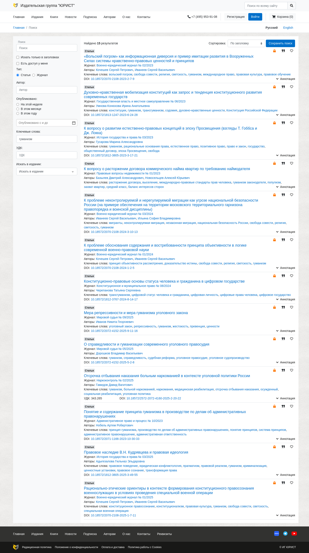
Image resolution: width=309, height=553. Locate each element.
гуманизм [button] (194, 74)
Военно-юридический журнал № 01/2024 (125, 254)
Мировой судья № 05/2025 (115, 349)
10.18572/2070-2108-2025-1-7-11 (113, 515)
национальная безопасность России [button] (223, 223)
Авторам (110, 17)
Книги (54, 17)
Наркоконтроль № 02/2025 (115, 380)
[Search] (266, 5)
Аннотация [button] (285, 79)
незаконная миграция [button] (181, 223)
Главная (18, 17)
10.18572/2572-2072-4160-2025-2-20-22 (154, 398)
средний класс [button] (116, 187)
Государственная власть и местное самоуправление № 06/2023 (141, 101)
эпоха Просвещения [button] (132, 151)
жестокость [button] (180, 326)
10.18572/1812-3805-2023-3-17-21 (114, 155)
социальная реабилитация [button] (102, 394)
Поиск (21, 41)
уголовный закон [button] (120, 326)
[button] (274, 50)
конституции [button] (117, 110)
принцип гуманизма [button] (122, 430)
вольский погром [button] (120, 74)
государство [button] (256, 146)
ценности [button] (213, 326)
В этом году (29, 113)
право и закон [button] (236, 146)
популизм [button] (274, 182)
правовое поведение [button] (123, 466)
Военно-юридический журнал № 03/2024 (125, 214)
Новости (70, 17)
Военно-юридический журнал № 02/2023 (125, 65)
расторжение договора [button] (125, 182)
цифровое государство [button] (275, 295)
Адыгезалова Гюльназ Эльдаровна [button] (120, 461)
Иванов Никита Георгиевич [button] (114, 322)
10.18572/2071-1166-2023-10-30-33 (115, 439)
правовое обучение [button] (277, 74)
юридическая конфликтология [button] (160, 466)
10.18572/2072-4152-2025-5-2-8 (112, 362)
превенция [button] (197, 326)
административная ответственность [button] (161, 434)
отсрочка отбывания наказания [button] (237, 389)
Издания (37, 17)
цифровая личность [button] (204, 295)
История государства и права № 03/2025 (125, 457)
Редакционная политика (37, 547)
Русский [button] (272, 27)
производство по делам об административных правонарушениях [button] (183, 430)
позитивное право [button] (212, 146)
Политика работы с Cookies (144, 547)
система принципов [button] (272, 430)
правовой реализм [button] (214, 466)
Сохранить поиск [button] (280, 43)
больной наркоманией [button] (139, 389)
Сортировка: (217, 43)
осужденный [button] (269, 389)
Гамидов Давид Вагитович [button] (114, 385)
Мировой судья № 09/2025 (115, 317)
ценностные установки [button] (99, 470)
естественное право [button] (184, 146)
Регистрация (236, 16)
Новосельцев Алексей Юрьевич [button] (167, 178)
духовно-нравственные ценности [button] (202, 110)
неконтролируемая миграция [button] (144, 223)
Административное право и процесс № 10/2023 (130, 421)
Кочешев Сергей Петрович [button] (114, 70)
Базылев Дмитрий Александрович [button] (120, 178)
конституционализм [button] (170, 506)
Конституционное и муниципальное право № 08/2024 (134, 286)
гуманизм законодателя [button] (249, 182)
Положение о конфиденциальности (76, 547)
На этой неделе (31, 104)
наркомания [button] (164, 389)
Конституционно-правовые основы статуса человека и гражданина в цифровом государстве (164, 281)
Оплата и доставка (112, 547)
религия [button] (164, 74)
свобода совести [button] (145, 74)
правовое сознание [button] (130, 470)
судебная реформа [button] (161, 358)
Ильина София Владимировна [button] (159, 218)
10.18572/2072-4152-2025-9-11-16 (114, 331)
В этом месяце (31, 109)
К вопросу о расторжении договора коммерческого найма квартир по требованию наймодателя (167, 169)
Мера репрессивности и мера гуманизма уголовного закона (136, 313)
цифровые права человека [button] (238, 295)
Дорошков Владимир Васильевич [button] (119, 353)
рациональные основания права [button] (146, 146)
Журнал (42, 75)
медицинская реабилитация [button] (194, 389)
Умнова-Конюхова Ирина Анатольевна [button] (123, 106)
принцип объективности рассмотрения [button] (136, 263)
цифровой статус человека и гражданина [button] (160, 295)
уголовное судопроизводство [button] (229, 358)
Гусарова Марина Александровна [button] (119, 142)
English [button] (288, 27)
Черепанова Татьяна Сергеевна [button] (118, 290)
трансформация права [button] (161, 470)
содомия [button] (171, 110)
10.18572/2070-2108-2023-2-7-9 (112, 79)
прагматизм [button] (191, 466)
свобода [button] (153, 151)
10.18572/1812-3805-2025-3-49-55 (114, 475)
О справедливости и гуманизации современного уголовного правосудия (146, 344)
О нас (126, 17)
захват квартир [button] (94, 187)
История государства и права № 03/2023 (125, 137)
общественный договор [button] (100, 151)
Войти (255, 16)
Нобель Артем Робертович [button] (114, 425)
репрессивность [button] (145, 326)
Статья (25, 75)
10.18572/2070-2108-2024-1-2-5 (112, 268)
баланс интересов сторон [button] (146, 187)
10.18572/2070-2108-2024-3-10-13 (114, 232)
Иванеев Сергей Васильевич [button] (155, 70)
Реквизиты (164, 534)
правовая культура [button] (249, 74)
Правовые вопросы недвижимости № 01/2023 (128, 173)
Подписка (90, 17)
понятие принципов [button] (243, 430)
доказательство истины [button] (180, 263)
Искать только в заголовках (40, 57)
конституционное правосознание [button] (132, 506)
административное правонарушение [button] (109, 434)
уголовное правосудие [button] (192, 358)
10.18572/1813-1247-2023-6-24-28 (114, 115)
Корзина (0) (282, 16)
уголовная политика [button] (136, 394)
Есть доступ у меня (34, 63)
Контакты (143, 17)
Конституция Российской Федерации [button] (251, 110)
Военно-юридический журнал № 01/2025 (125, 497)
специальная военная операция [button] (106, 511)
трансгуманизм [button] (153, 110)
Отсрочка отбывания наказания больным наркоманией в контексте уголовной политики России (167, 376)
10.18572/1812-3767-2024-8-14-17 (114, 299)
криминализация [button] (255, 466)
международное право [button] (218, 74)
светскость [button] (179, 74)
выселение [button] (150, 182)
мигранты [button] (115, 223)
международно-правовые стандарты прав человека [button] (195, 182)
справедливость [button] (135, 358)
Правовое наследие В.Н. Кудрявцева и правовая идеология (136, 452)
